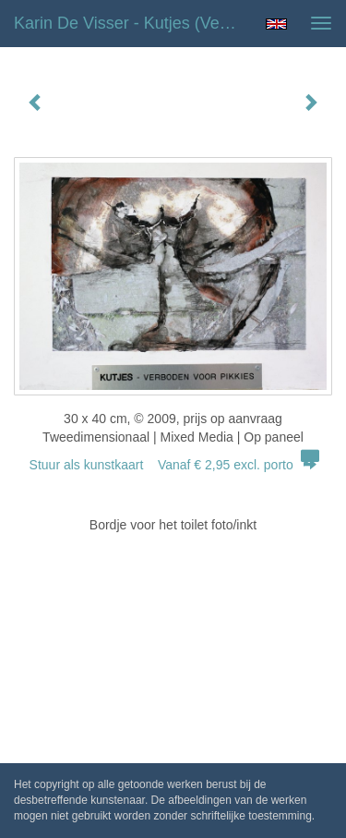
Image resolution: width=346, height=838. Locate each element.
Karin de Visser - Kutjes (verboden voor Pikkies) (132, 23)
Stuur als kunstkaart (173, 464)
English (276, 24)
